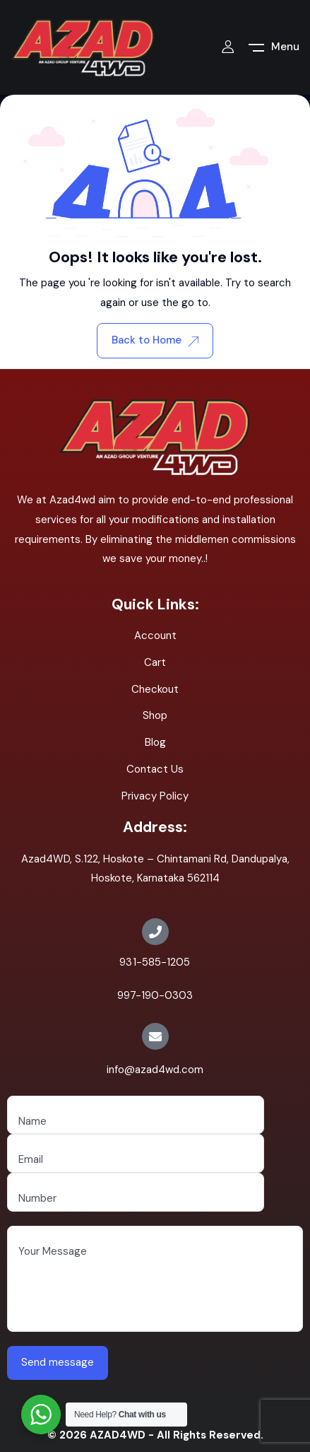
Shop (155, 715)
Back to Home (155, 340)
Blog (155, 742)
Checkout (155, 689)
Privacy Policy (155, 796)
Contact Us (155, 769)
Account (155, 635)
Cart (155, 662)
